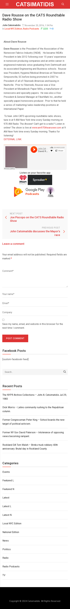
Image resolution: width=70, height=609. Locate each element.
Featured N (8, 489)
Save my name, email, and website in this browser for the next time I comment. (32, 326)
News (5, 540)
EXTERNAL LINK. (13, 139)
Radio (5, 557)
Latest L (6, 506)
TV (3, 575)
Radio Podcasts (31, 29)
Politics (6, 549)
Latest (5, 497)
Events (6, 472)
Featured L (8, 480)
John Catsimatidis (11, 25)
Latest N (7, 515)
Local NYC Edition (13, 29)
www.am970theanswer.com (46, 127)
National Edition (10, 532)
